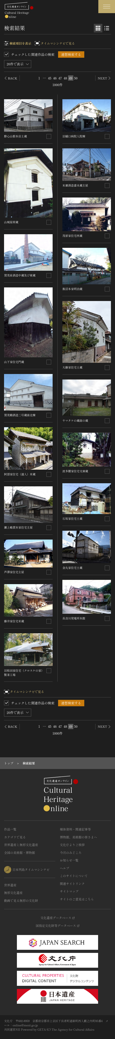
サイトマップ (69, 891)
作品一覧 (10, 829)
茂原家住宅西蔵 (72, 236)
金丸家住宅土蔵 (72, 568)
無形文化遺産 (13, 892)
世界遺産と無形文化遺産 (21, 844)
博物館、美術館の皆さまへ (78, 837)
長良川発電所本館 (73, 618)
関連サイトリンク (72, 883)
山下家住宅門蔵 (14, 362)
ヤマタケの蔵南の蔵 (75, 420)
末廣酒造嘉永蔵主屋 (75, 185)
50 (75, 78)
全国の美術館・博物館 (19, 852)
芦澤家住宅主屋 (14, 572)
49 (70, 78)
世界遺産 (10, 885)
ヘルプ (64, 868)
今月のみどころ (71, 852)
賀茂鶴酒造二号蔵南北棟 (19, 415)
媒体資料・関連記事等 (75, 829)
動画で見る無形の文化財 (21, 900)
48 (65, 78)
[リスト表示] (106, 28)
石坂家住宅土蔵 (72, 518)
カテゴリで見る (15, 837)
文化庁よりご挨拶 (72, 844)
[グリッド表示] (98, 28)
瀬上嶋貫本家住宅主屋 (18, 527)
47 (60, 78)
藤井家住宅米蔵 (14, 621)
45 (49, 78)
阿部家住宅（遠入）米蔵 (19, 474)
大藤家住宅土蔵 (72, 367)
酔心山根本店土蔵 (15, 136)
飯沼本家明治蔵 (72, 289)
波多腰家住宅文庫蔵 (75, 471)
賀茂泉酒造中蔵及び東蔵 (19, 275)
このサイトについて (74, 875)
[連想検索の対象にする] (48, 136)
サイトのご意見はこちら (77, 899)
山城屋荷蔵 (11, 222)
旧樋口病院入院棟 (73, 136)
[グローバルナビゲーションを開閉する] (106, 6)
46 (55, 78)
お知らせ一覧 (69, 860)
